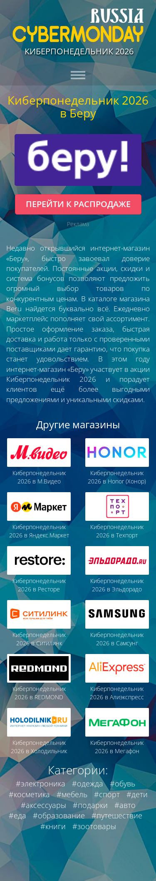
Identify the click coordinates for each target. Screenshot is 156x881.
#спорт (107, 794)
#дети (137, 794)
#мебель (72, 794)
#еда (17, 815)
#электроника (40, 783)
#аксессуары (43, 805)
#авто (125, 805)
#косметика (29, 794)
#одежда (87, 783)
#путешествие (117, 815)
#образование (59, 815)
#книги (53, 826)
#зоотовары (94, 826)
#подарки (90, 805)
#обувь (122, 783)
